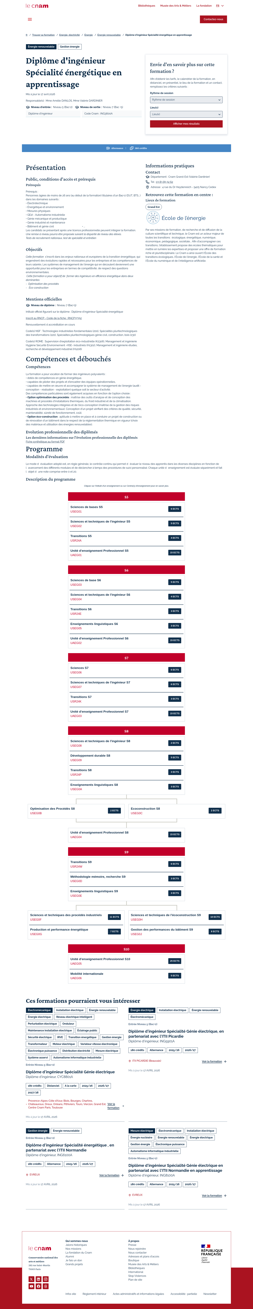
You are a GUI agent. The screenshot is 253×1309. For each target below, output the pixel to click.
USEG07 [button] (76, 687)
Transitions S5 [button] (81, 536)
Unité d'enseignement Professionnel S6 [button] (100, 638)
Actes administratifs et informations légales (138, 1293)
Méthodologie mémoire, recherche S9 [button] (98, 876)
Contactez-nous (213, 19)
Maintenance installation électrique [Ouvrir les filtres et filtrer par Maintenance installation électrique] (50, 1030)
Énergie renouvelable (109, 35)
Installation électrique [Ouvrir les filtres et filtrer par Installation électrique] (69, 1010)
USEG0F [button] (35, 919)
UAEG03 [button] (76, 716)
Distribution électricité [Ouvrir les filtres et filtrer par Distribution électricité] (76, 1050)
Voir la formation (113, 1105)
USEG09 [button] (76, 760)
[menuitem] (146, 5)
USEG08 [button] (76, 745)
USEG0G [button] (36, 934)
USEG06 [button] (76, 672)
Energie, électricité (69, 35)
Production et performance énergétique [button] (59, 929)
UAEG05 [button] (76, 963)
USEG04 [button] (76, 599)
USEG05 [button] (76, 628)
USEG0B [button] (36, 813)
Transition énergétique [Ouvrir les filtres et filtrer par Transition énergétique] (82, 1037)
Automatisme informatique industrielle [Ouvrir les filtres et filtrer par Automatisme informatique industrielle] (77, 1057)
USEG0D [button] (76, 881)
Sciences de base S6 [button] (86, 580)
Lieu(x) (154, 107)
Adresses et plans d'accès (143, 1256)
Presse (132, 1244)
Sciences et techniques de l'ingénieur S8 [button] (100, 741)
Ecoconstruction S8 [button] (145, 808)
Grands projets (74, 1264)
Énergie (88, 35)
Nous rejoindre (137, 1248)
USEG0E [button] (76, 895)
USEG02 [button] (76, 526)
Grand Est (154, 206)
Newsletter (210, 1293)
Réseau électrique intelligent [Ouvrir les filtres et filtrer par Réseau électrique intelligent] (74, 1016)
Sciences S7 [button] (80, 668)
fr (26, 35)
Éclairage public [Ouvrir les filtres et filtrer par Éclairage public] (87, 1030)
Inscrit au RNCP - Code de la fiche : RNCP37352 (54, 318)
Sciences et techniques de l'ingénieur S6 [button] (100, 594)
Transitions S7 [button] (81, 697)
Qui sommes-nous (77, 1241)
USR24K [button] (76, 701)
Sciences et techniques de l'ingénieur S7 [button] (100, 682)
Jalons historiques (76, 1244)
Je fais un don (74, 1260)
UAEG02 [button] (76, 643)
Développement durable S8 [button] (90, 755)
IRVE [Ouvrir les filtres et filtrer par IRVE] (60, 1037)
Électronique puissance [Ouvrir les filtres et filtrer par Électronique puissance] (42, 1050)
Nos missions (73, 1248)
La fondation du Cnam (79, 1252)
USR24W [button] (76, 866)
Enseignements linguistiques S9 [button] (94, 891)
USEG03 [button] (76, 584)
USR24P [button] (76, 774)
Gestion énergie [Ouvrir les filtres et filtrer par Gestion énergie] (70, 46)
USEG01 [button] (76, 511)
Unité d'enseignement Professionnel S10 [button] (100, 959)
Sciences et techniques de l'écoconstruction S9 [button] (166, 915)
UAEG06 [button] (76, 978)
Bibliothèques (136, 1268)
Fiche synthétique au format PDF (45, 441)
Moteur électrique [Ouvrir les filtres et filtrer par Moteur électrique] (64, 1044)
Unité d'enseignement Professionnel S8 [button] (100, 832)
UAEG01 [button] (76, 555)
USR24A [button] (76, 540)
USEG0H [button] (136, 919)
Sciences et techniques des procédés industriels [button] (66, 915)
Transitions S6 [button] (81, 609)
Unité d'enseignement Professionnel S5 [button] (100, 550)
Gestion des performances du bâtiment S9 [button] (162, 929)
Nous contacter (137, 1252)
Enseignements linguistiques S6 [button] (94, 624)
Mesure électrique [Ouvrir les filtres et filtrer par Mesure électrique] (107, 1050)
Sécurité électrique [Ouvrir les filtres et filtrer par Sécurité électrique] (40, 1037)
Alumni (70, 1256)
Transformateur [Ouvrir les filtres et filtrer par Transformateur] (37, 1044)
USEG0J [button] (136, 934)
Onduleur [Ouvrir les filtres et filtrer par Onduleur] (68, 1023)
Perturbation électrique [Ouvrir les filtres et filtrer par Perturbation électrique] (42, 1023)
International (135, 1272)
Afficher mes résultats (186, 123)
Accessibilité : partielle (184, 1293)
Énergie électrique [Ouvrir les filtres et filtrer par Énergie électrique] (39, 1016)
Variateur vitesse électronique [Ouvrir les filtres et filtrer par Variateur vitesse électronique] (98, 1044)
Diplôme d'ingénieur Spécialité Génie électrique (70, 1072)
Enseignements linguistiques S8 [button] (94, 784)
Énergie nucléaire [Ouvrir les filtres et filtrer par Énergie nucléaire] (141, 1137)
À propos (133, 1241)
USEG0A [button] (76, 789)
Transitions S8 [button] (81, 770)
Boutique (133, 1260)
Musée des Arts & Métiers (143, 1264)
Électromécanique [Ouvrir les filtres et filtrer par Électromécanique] (39, 1010)
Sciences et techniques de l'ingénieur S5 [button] (100, 521)
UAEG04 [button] (76, 837)
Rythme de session (161, 93)
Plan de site (135, 1279)
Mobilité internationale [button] (87, 973)
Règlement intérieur (94, 1293)
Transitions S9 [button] (81, 862)
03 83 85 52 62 (164, 181)
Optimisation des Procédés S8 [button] (52, 808)
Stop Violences (137, 1275)
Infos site (71, 1293)
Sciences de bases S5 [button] (87, 507)
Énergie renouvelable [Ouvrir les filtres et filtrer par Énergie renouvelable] (41, 46)
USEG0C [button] (136, 813)
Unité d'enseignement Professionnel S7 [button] (100, 711)
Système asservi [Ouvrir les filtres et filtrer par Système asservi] (38, 1057)
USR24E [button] (76, 613)
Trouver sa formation (43, 35)
